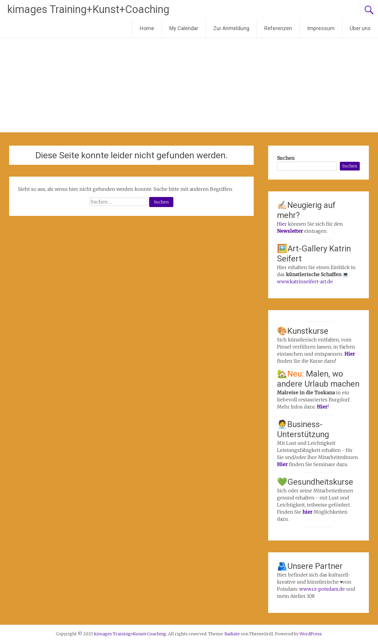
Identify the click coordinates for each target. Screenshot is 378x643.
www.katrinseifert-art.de (305, 281)
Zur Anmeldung (231, 28)
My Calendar (183, 28)
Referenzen (278, 28)
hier (308, 512)
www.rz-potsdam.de (322, 589)
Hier (282, 224)
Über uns (360, 28)
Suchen (285, 158)
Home (147, 28)
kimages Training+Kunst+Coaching (88, 9)
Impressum (321, 28)
